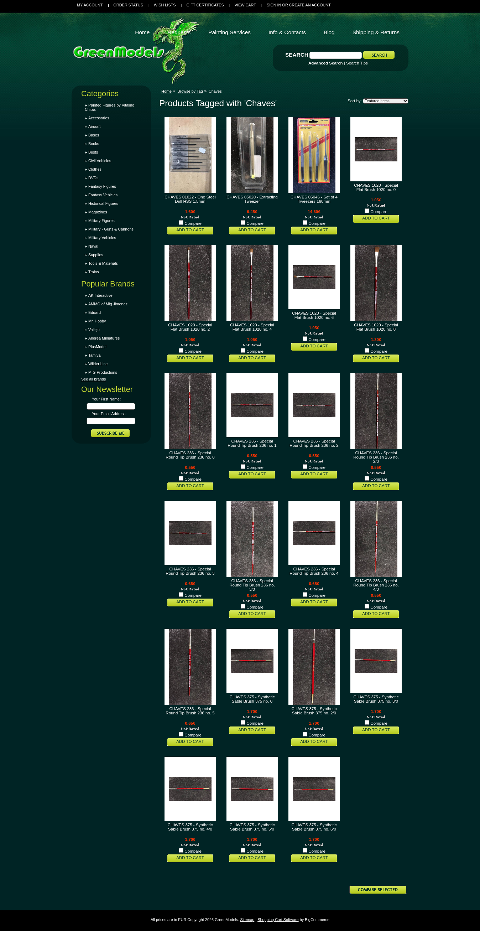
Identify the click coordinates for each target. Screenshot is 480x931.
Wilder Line (98, 364)
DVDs (93, 178)
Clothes (94, 169)
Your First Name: (106, 399)
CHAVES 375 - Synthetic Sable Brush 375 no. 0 (252, 699)
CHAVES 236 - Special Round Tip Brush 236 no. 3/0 (252, 585)
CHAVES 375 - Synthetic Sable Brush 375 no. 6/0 (314, 827)
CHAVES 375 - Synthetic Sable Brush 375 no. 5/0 (252, 827)
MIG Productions (102, 372)
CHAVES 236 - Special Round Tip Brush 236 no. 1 (252, 443)
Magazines (97, 212)
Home (166, 91)
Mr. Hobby (97, 321)
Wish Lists (165, 5)
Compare (193, 223)
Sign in (274, 5)
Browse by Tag (190, 91)
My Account (90, 5)
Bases (93, 135)
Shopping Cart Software (277, 919)
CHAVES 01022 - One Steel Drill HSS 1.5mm (190, 199)
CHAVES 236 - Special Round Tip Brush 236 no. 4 (313, 571)
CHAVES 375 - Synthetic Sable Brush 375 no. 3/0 (376, 699)
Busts (93, 152)
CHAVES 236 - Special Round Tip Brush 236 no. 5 (190, 711)
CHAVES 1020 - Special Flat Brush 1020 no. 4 (252, 327)
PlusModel (97, 347)
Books (93, 143)
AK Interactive (100, 295)
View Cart (245, 5)
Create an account (310, 5)
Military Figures (101, 220)
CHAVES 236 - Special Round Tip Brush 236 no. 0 (190, 455)
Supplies (95, 255)
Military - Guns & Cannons (111, 229)
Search (296, 55)
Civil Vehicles (99, 161)
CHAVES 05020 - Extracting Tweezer (252, 199)
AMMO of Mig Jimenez (107, 304)
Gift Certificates (205, 5)
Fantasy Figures (102, 186)
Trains (93, 272)
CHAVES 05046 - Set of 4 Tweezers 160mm (314, 199)
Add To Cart (190, 230)
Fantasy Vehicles (103, 195)
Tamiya (94, 355)
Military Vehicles (102, 238)
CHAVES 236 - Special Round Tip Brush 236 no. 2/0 (376, 457)
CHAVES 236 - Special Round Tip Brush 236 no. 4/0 (376, 585)
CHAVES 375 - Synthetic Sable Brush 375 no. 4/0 (190, 827)
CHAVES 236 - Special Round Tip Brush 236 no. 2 (313, 443)
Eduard (94, 312)
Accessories (98, 118)
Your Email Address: (109, 414)
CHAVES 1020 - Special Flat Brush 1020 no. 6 (314, 315)
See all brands (93, 379)
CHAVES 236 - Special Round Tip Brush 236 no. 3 (190, 571)
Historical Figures (103, 203)
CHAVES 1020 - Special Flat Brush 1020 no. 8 (376, 327)
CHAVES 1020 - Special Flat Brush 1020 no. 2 (190, 327)
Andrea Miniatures (104, 338)
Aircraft (94, 126)
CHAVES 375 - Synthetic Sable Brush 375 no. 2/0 (314, 711)
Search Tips (357, 63)
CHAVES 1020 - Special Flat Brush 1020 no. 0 (376, 187)
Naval (93, 246)
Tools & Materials (103, 263)
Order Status (128, 5)
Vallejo (94, 329)
